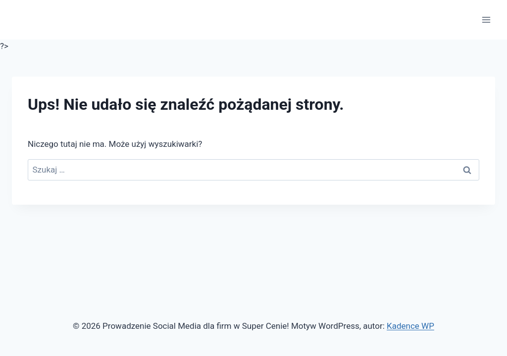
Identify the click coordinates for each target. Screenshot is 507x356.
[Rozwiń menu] (486, 19)
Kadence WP (410, 326)
